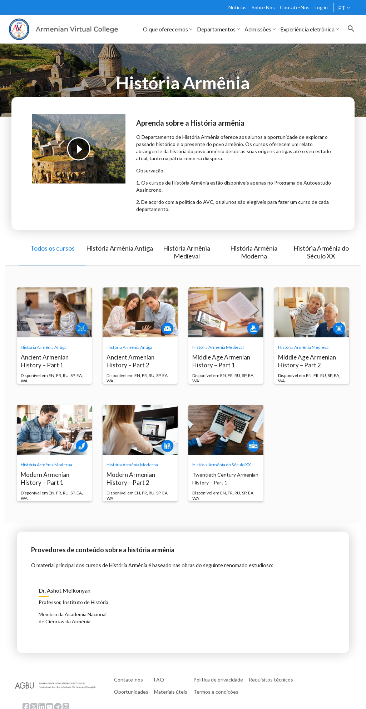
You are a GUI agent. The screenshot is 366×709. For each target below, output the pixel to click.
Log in (321, 7)
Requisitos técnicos (271, 680)
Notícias (237, 7)
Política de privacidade (218, 680)
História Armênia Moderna (253, 252)
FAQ (159, 680)
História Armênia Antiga (119, 248)
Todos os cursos (52, 248)
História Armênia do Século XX (321, 252)
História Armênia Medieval (186, 252)
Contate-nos (128, 680)
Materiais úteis (170, 692)
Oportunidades (131, 692)
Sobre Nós (263, 7)
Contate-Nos (295, 7)
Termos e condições (215, 692)
